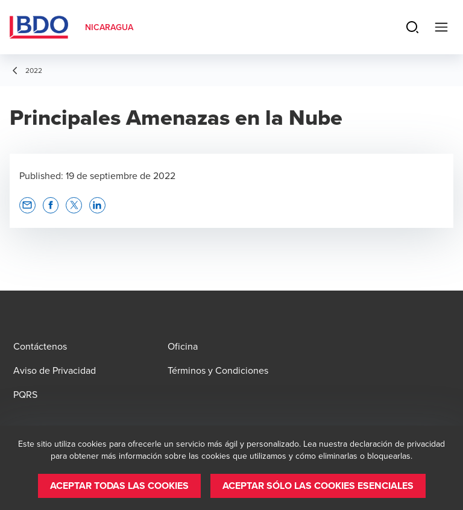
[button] (27, 205)
